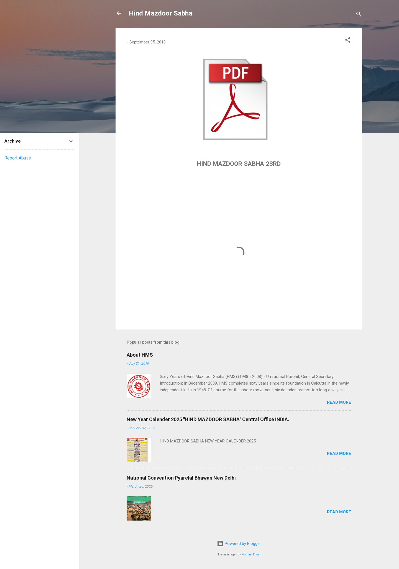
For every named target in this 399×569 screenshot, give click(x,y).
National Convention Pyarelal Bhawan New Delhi (181, 478)
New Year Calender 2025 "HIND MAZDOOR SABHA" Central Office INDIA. (208, 419)
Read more (339, 402)
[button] (347, 41)
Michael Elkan (251, 554)
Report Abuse (17, 158)
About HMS (140, 355)
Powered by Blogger (239, 543)
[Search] (358, 15)
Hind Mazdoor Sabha (160, 13)
